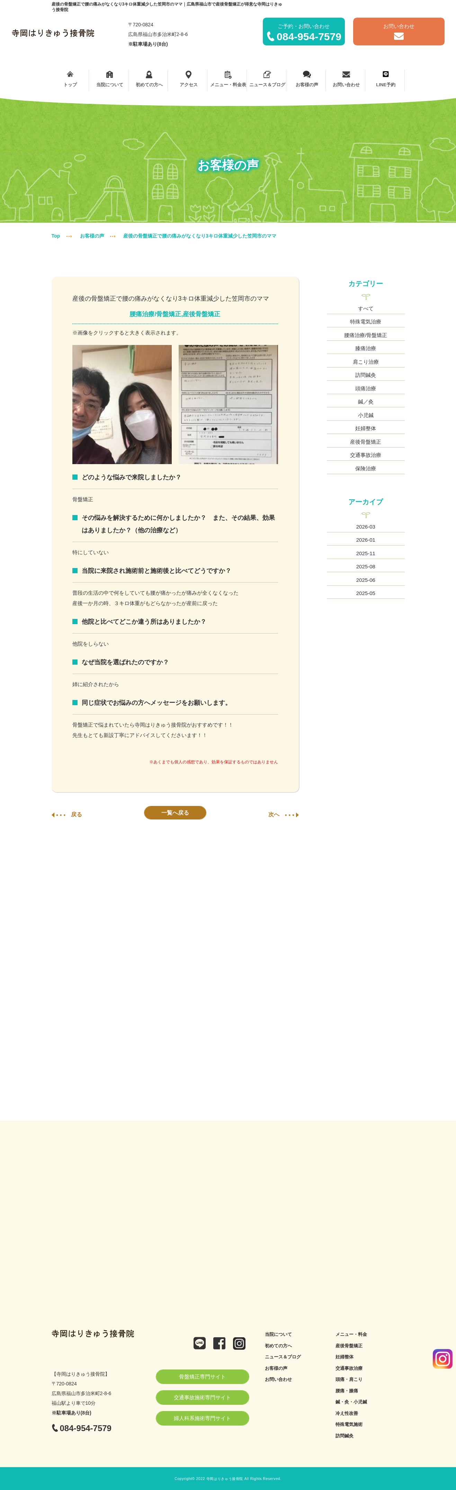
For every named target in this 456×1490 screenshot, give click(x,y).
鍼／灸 (366, 402)
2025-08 (365, 566)
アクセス (188, 79)
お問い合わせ (346, 79)
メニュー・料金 (351, 1334)
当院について (109, 79)
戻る (67, 814)
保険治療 (365, 468)
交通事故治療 (365, 455)
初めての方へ (149, 79)
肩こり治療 (366, 362)
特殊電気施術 (349, 1424)
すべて (366, 308)
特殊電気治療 (365, 322)
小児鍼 (366, 415)
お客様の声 (307, 79)
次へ (283, 814)
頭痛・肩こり (349, 1379)
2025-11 (365, 553)
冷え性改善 (347, 1413)
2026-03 (365, 527)
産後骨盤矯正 (365, 442)
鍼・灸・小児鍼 (351, 1401)
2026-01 (365, 540)
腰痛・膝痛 (347, 1390)
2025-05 (365, 593)
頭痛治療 (365, 388)
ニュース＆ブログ (267, 79)
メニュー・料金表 (228, 79)
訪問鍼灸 (365, 375)
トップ (70, 79)
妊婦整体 (365, 428)
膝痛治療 (365, 348)
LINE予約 (386, 79)
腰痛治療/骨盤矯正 (365, 335)
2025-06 (365, 580)
